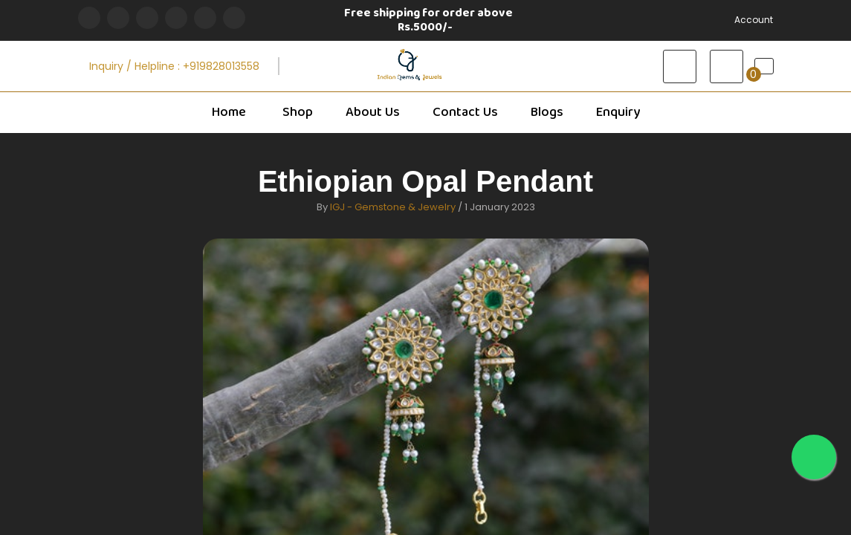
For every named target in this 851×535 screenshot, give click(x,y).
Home (229, 112)
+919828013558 (221, 66)
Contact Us (465, 112)
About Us (373, 112)
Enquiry (618, 112)
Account (753, 19)
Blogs (547, 112)
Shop (296, 112)
